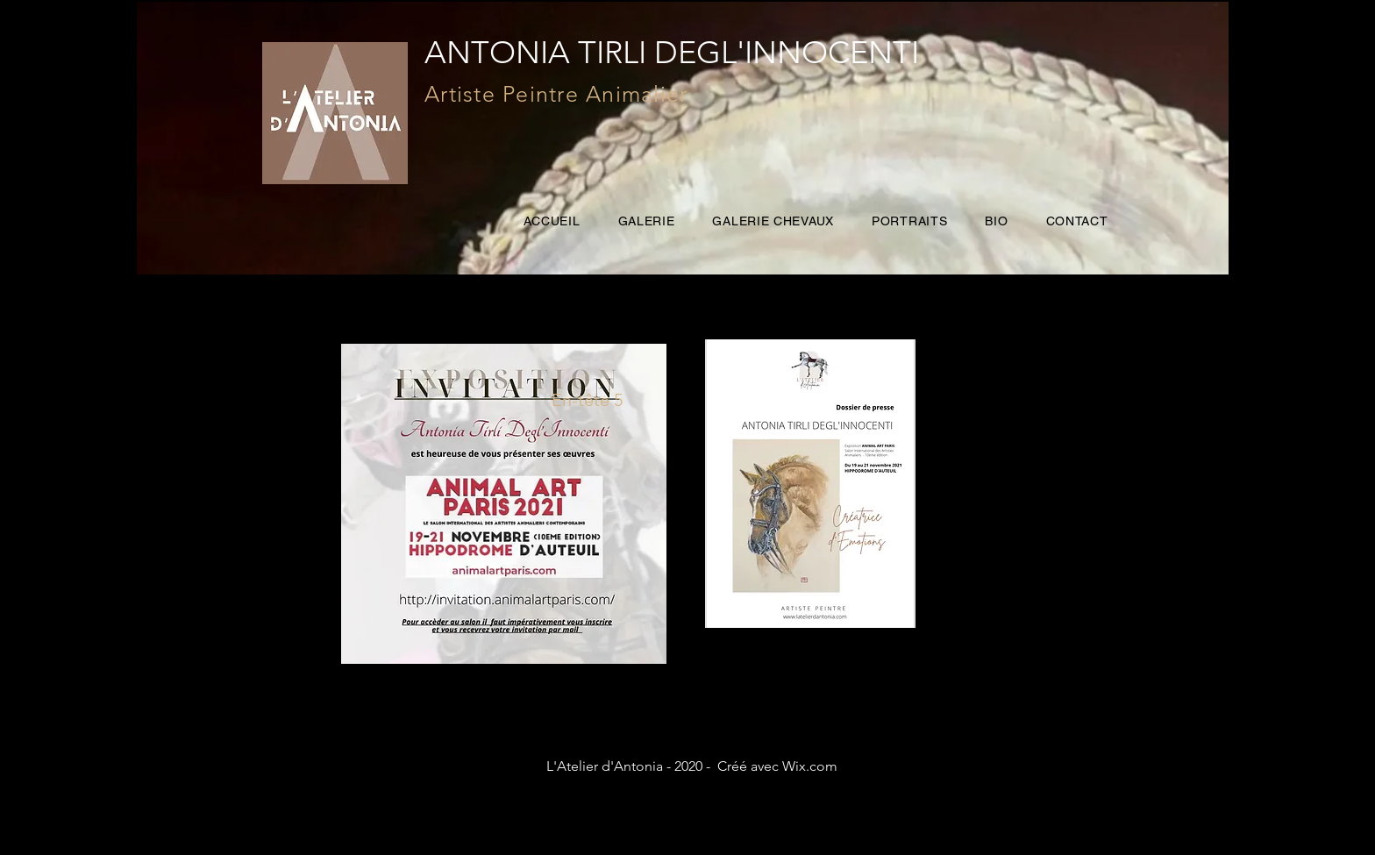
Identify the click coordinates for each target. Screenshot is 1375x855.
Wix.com (809, 766)
